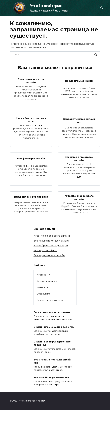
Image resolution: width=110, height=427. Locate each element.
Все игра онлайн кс (45, 250)
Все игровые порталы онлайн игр (53, 361)
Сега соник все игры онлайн (31, 81)
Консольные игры (47, 281)
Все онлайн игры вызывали (51, 377)
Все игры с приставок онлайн (79, 159)
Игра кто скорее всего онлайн (79, 197)
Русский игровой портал (46, 6)
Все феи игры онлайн (31, 158)
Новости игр (44, 287)
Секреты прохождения (50, 300)
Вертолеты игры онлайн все (79, 120)
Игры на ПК (43, 274)
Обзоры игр (44, 293)
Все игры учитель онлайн (49, 255)
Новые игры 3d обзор (79, 80)
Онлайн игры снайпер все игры (54, 327)
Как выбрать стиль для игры (31, 120)
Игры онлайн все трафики (31, 196)
